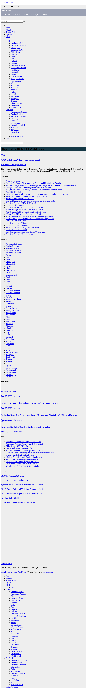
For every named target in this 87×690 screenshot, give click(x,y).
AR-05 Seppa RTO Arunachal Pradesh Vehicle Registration (29, 216)
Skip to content (7, 2)
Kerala (13, 74)
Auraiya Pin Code (13, 181)
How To (9, 297)
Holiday (9, 295)
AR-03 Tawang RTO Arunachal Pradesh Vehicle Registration (30, 219)
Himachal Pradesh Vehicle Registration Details (24, 450)
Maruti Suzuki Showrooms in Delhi (20, 199)
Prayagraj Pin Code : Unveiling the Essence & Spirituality (29, 188)
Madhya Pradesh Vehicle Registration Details (24, 457)
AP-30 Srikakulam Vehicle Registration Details (20, 160)
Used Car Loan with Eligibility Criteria (16, 480)
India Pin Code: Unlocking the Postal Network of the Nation (30, 453)
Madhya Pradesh (17, 79)
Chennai (14, 54)
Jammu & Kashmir (18, 68)
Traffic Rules (11, 32)
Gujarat (14, 61)
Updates (9, 34)
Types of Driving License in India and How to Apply (22, 485)
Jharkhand (15, 70)
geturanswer (21, 165)
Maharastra (15, 123)
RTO (8, 41)
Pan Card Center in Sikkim (16, 230)
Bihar (8, 259)
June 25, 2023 (6, 396)
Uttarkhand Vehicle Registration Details (21, 464)
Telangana (15, 99)
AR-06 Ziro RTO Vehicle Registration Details (24, 214)
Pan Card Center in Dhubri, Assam (19, 234)
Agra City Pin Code (14, 192)
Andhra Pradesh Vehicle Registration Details (23, 442)
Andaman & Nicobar (19, 112)
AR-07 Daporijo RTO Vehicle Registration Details (26, 212)
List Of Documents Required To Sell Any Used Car (21, 494)
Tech (8, 350)
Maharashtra (16, 81)
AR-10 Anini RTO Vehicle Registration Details (24, 207)
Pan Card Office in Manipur (17, 205)
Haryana (14, 63)
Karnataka (15, 72)
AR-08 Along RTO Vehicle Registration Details (25, 210)
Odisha (13, 92)
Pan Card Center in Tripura (16, 223)
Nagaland (14, 90)
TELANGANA (17, 136)
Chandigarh (15, 48)
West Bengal (16, 107)
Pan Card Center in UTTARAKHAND (21, 203)
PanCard (9, 110)
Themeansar (48, 572)
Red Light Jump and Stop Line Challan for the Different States (30, 201)
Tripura (14, 101)
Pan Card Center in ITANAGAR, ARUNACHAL (25, 232)
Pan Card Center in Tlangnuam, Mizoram (22, 227)
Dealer (13, 39)
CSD (8, 37)
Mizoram (14, 87)
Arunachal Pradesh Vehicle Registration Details (25, 444)
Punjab (13, 94)
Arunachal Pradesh (18, 45)
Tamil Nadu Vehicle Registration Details (22, 459)
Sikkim (14, 134)
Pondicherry (15, 132)
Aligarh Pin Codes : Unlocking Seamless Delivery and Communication (34, 190)
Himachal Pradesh (18, 65)
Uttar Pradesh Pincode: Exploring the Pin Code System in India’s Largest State (37, 194)
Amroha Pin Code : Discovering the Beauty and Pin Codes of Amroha (33, 183)
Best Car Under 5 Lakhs (10, 498)
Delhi (13, 56)
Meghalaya (15, 85)
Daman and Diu (17, 50)
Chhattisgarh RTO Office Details (19, 446)
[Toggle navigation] (2, 19)
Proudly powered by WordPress (13, 572)
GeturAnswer (6, 10)
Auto (8, 28)
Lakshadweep (16, 76)
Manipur (14, 83)
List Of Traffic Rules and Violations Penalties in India (22, 489)
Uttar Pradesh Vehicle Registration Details (22, 462)
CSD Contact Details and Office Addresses (18, 502)
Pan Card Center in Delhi (16, 221)
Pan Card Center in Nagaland (17, 225)
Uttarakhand (16, 105)
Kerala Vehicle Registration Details (20, 455)
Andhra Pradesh (17, 43)
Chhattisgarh (16, 52)
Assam (8, 255)
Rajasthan (15, 96)
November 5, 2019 (8, 165)
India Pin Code (12, 138)
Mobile (9, 30)
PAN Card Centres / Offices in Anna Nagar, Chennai (26, 196)
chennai (9, 266)
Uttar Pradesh (16, 103)
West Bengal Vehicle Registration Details (22, 466)
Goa (12, 59)
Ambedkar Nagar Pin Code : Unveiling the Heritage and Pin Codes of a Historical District (41, 185)
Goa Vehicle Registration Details (19, 448)
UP (7, 363)
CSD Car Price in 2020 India (12, 476)
